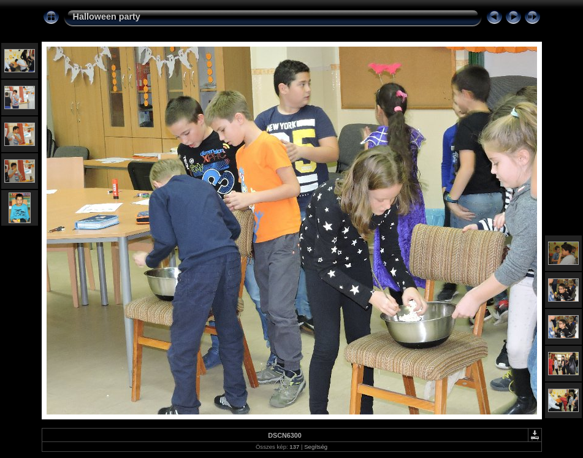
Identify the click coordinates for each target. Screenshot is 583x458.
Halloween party (106, 16)
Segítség (315, 446)
